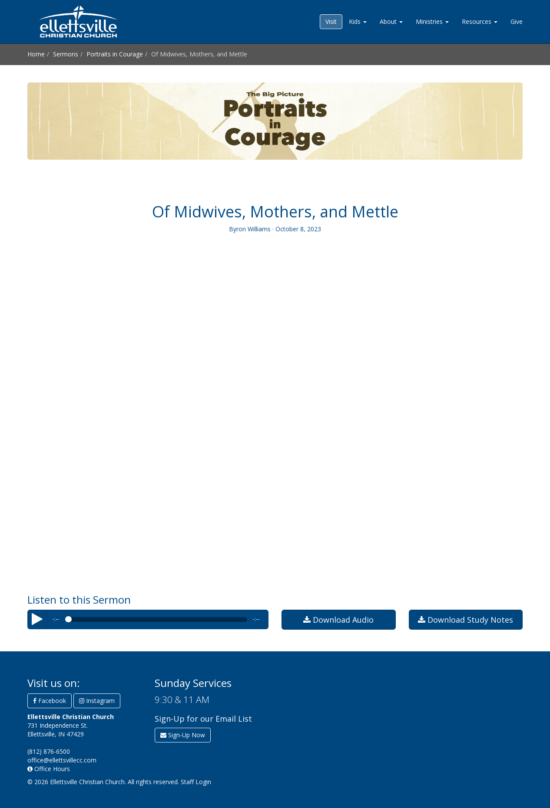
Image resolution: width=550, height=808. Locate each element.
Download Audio (338, 619)
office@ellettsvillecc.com (61, 760)
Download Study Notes (465, 619)
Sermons (65, 54)
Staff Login (196, 782)
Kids (358, 21)
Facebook (49, 700)
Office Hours (48, 769)
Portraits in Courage (114, 54)
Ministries (432, 21)
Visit (331, 21)
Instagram (97, 700)
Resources (479, 21)
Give (516, 21)
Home (36, 54)
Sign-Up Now (182, 735)
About (391, 21)
